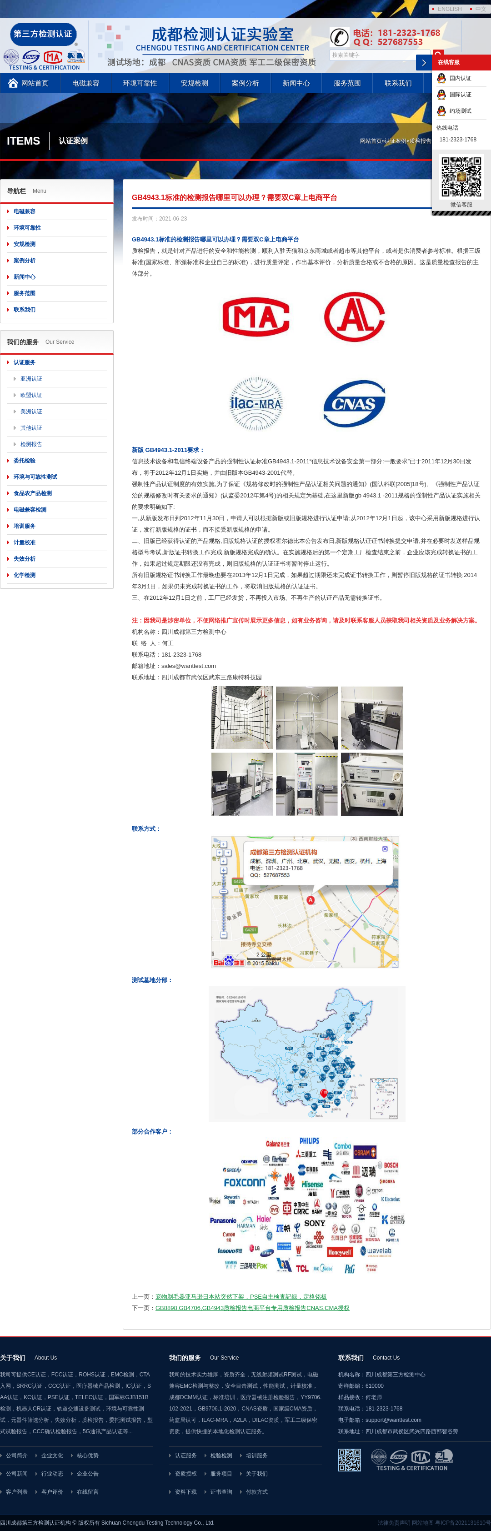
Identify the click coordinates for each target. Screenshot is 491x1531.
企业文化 (52, 1455)
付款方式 (257, 1492)
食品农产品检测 (33, 493)
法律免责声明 (394, 1523)
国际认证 (453, 94)
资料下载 (186, 1492)
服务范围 (347, 83)
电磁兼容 (86, 83)
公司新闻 (17, 1474)
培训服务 (24, 526)
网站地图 (423, 1523)
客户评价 (52, 1492)
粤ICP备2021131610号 (463, 1523)
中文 (481, 9)
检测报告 (31, 444)
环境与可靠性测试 (35, 477)
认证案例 (395, 141)
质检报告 (420, 141)
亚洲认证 (31, 379)
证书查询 (221, 1492)
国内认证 (453, 78)
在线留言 (88, 1492)
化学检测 (24, 575)
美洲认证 (31, 411)
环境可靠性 (140, 83)
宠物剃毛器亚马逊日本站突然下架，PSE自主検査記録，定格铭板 (241, 1296)
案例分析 (245, 83)
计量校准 (24, 542)
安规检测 (194, 83)
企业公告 (88, 1474)
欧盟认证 (31, 395)
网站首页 (35, 83)
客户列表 (17, 1492)
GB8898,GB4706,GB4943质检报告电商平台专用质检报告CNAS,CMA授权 (252, 1308)
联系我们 (398, 83)
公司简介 (17, 1455)
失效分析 (24, 559)
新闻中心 (296, 83)
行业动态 (52, 1474)
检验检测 (221, 1455)
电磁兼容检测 (30, 510)
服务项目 (221, 1474)
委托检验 (24, 460)
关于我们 (257, 1474)
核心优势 (88, 1455)
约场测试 (453, 111)
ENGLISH (450, 9)
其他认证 (31, 428)
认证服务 (24, 362)
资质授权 (186, 1474)
